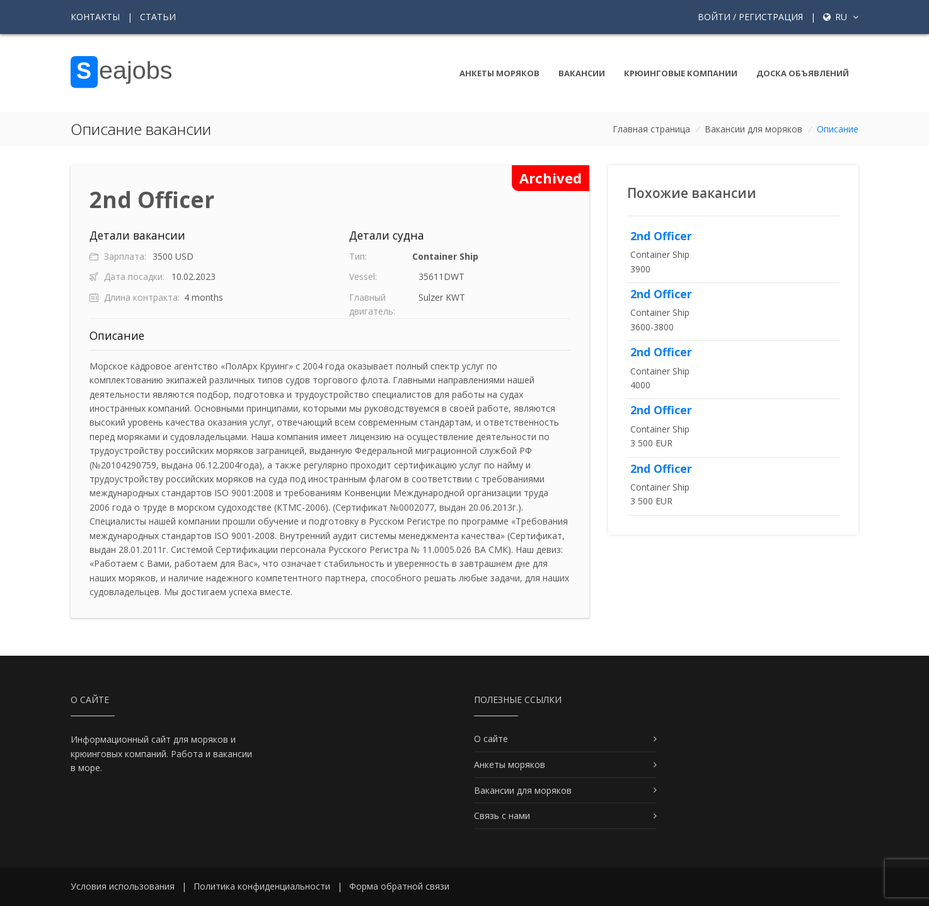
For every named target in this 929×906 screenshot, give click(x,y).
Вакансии (581, 73)
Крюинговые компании (680, 73)
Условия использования (123, 886)
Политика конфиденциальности (261, 886)
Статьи (158, 17)
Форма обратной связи (399, 886)
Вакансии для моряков (753, 129)
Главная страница (651, 129)
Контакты (95, 17)
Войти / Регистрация (750, 17)
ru (840, 17)
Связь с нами (502, 816)
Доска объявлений (802, 73)
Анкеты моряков (499, 73)
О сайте (491, 739)
